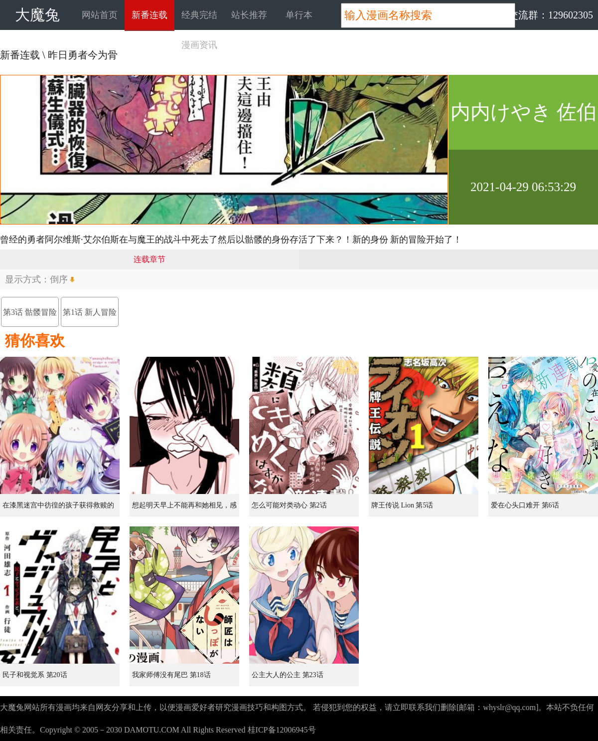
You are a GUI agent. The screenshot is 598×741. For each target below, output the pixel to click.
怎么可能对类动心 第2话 (289, 505)
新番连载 (149, 15)
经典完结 (199, 15)
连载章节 (149, 259)
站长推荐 (249, 15)
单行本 (299, 15)
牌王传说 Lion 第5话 (402, 505)
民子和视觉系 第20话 (34, 675)
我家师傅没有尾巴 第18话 (171, 675)
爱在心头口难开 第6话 (525, 505)
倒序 (59, 279)
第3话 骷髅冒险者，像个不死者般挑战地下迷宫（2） (30, 317)
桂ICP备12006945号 (282, 730)
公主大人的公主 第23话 (287, 675)
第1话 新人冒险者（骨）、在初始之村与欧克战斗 (90, 317)
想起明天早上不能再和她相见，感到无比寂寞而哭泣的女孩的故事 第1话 (185, 508)
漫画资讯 (199, 45)
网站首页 (100, 15)
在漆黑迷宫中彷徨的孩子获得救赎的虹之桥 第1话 (58, 508)
